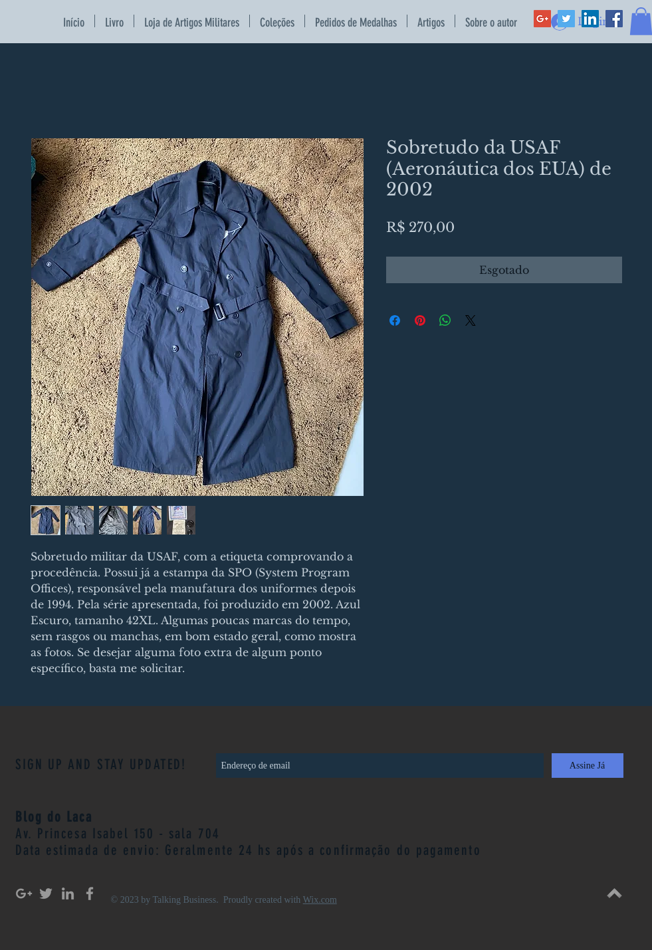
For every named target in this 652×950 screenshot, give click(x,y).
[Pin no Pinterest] (420, 320)
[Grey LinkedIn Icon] (67, 893)
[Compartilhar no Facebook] (395, 320)
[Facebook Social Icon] (614, 18)
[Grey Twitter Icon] (45, 893)
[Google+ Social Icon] (542, 18)
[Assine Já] (587, 765)
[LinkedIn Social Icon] (590, 18)
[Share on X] (471, 320)
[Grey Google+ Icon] (24, 893)
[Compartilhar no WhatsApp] (445, 320)
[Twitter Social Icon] (566, 18)
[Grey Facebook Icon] (89, 893)
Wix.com (320, 900)
